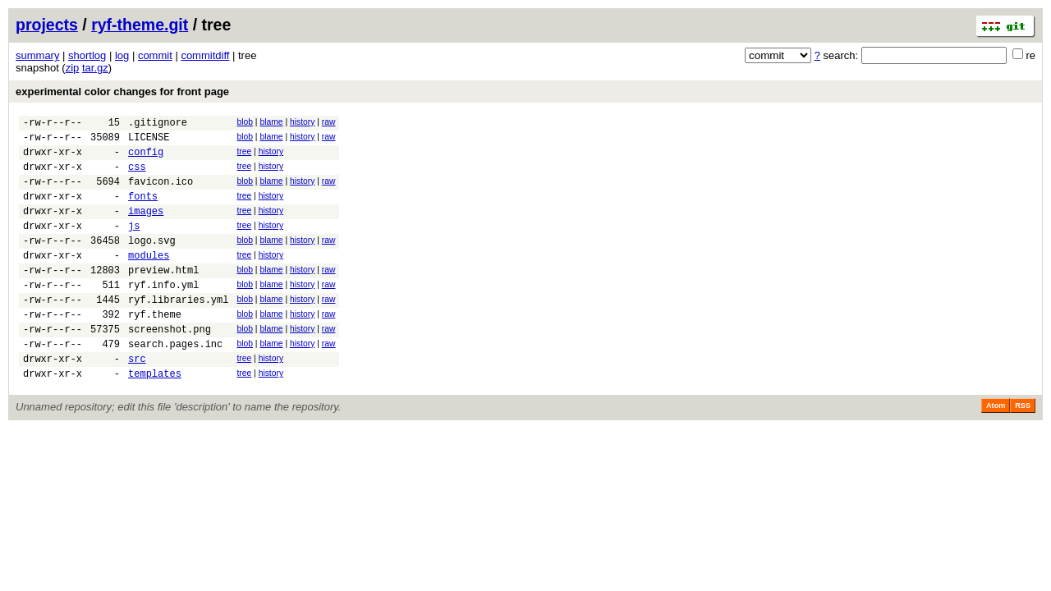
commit (155, 55)
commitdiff (205, 55)
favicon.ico (160, 193)
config (145, 159)
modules (148, 279)
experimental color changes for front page (122, 91)
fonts (143, 211)
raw (329, 121)
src (137, 400)
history (302, 121)
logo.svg (152, 262)
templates (154, 417)
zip (73, 68)
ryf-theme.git (139, 25)
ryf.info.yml (163, 314)
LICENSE (148, 142)
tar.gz (95, 68)
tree (243, 156)
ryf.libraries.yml (178, 331)
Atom (995, 450)
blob (244, 121)
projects (47, 25)
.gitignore (157, 124)
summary (37, 55)
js (134, 245)
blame (270, 121)
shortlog (87, 55)
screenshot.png (169, 366)
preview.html (163, 297)
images (145, 228)
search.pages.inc (175, 383)
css (137, 176)
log (122, 55)
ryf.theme (154, 348)
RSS (1022, 450)
